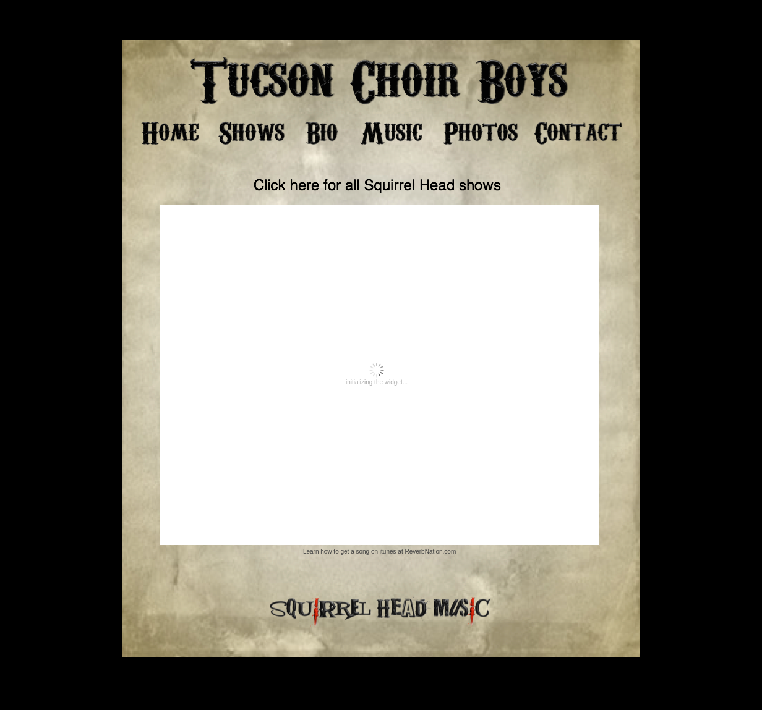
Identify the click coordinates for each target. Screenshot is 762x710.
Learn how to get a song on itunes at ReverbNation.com (379, 551)
